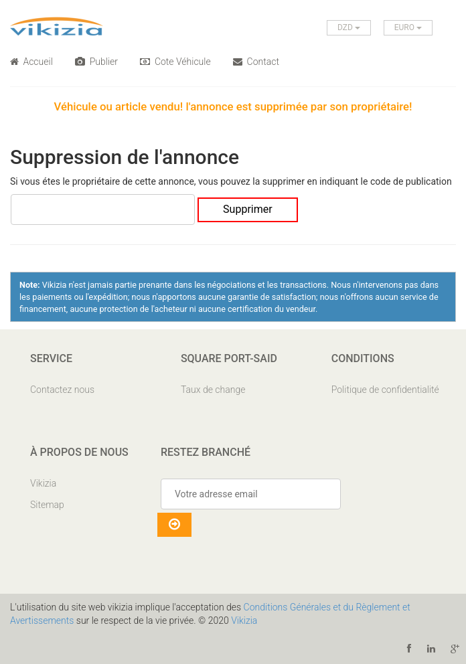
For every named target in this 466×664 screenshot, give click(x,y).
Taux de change (213, 389)
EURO (408, 27)
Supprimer (248, 209)
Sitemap (47, 504)
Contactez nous (62, 389)
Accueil (31, 61)
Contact (256, 61)
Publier (96, 61)
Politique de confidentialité (385, 389)
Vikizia (43, 483)
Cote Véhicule (175, 61)
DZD (348, 27)
